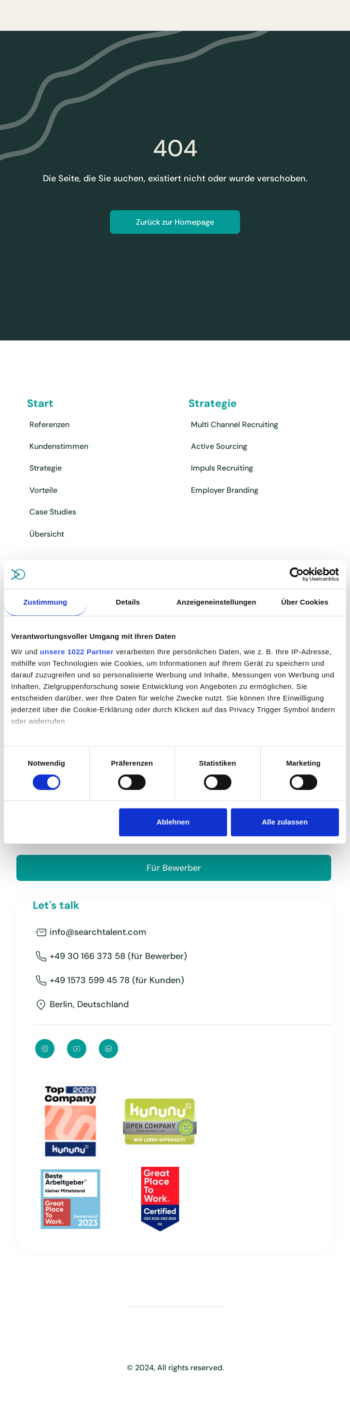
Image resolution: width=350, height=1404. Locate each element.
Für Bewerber (174, 868)
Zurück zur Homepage (175, 222)
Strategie (45, 468)
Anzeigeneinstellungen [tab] (216, 602)
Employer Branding (224, 490)
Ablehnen (173, 822)
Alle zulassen (285, 822)
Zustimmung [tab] (45, 602)
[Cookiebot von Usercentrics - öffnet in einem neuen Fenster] (297, 574)
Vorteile (43, 490)
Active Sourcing (219, 446)
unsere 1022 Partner (77, 652)
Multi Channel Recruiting (234, 424)
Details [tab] (128, 602)
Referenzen (49, 424)
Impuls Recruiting (222, 468)
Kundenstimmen (58, 446)
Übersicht (46, 534)
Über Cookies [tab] (304, 602)
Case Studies (52, 512)
